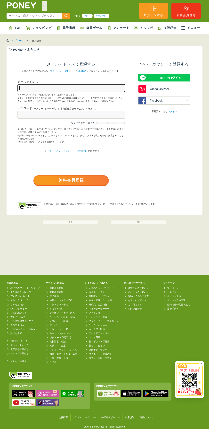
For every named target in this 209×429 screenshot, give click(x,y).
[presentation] (71, 164)
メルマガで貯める (19, 353)
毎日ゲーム (91, 28)
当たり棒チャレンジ (20, 292)
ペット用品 (94, 337)
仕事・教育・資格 (59, 358)
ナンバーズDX (17, 316)
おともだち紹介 (18, 361)
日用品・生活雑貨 (98, 304)
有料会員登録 (56, 292)
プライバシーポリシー (61, 71)
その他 (53, 362)
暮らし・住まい (97, 345)
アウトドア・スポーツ (100, 333)
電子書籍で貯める (19, 349)
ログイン (172, 111)
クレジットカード (59, 329)
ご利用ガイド (135, 304)
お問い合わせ (135, 308)
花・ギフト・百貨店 (99, 341)
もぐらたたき (17, 304)
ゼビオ (87, 16)
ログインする (153, 11)
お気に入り (173, 292)
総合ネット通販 (97, 292)
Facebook (156, 100)
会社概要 (63, 417)
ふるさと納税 (56, 308)
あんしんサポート (137, 300)
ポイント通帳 (174, 296)
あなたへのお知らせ (138, 292)
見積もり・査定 (58, 345)
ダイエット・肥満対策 (100, 354)
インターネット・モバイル (63, 350)
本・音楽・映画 (97, 329)
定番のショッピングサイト (102, 288)
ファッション (96, 312)
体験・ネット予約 (59, 304)
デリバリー (101, 16)
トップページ (17, 40)
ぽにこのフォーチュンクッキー (26, 288)
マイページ (173, 288)
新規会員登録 (186, 11)
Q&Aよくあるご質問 (138, 296)
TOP (15, 28)
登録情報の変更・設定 (178, 304)
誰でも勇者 (16, 333)
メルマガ (143, 28)
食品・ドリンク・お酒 (100, 300)
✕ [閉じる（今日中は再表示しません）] (202, 363)
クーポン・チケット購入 (62, 312)
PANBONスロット (19, 312)
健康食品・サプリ (98, 350)
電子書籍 (65, 28)
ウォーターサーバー (99, 308)
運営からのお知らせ (138, 288)
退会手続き (173, 308)
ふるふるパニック (19, 300)
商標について (146, 417)
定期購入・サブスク (99, 296)
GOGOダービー (18, 308)
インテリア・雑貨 (98, 316)
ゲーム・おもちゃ (98, 325)
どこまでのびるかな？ (21, 321)
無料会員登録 (71, 180)
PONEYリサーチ (19, 341)
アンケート (118, 28)
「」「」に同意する (71, 151)
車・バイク (55, 325)
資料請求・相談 (58, 341)
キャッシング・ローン (61, 333)
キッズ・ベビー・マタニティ (104, 321)
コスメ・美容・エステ (100, 358)
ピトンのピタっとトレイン (24, 329)
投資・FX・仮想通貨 (60, 337)
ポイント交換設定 (176, 300)
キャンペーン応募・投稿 (62, 316)
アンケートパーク (19, 345)
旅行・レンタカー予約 (61, 300)
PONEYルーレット (20, 296)
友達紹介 (167, 28)
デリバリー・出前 (59, 321)
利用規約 (82, 71)
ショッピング (39, 28)
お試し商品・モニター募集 (63, 354)
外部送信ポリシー (110, 417)
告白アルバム (17, 325)
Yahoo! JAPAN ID (161, 89)
